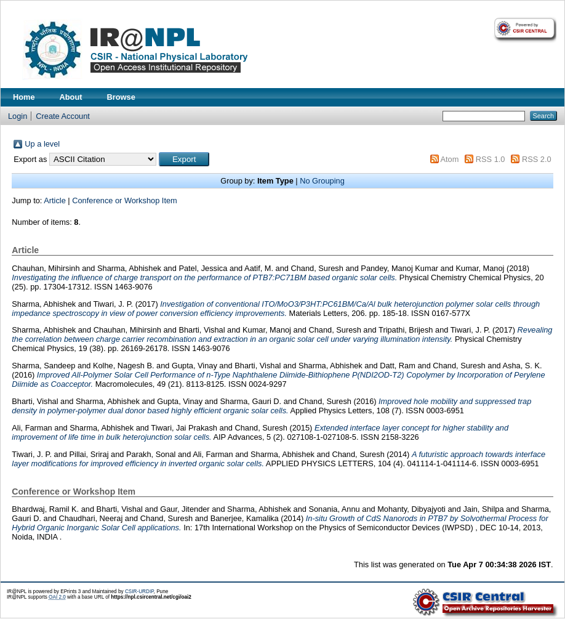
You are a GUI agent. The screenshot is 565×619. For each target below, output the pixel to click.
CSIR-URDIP (139, 591)
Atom (449, 159)
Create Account (63, 116)
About (71, 97)
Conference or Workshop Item (124, 200)
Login (17, 116)
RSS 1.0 (490, 159)
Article (55, 200)
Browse (121, 97)
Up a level (42, 143)
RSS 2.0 (536, 159)
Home (24, 97)
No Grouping (322, 180)
